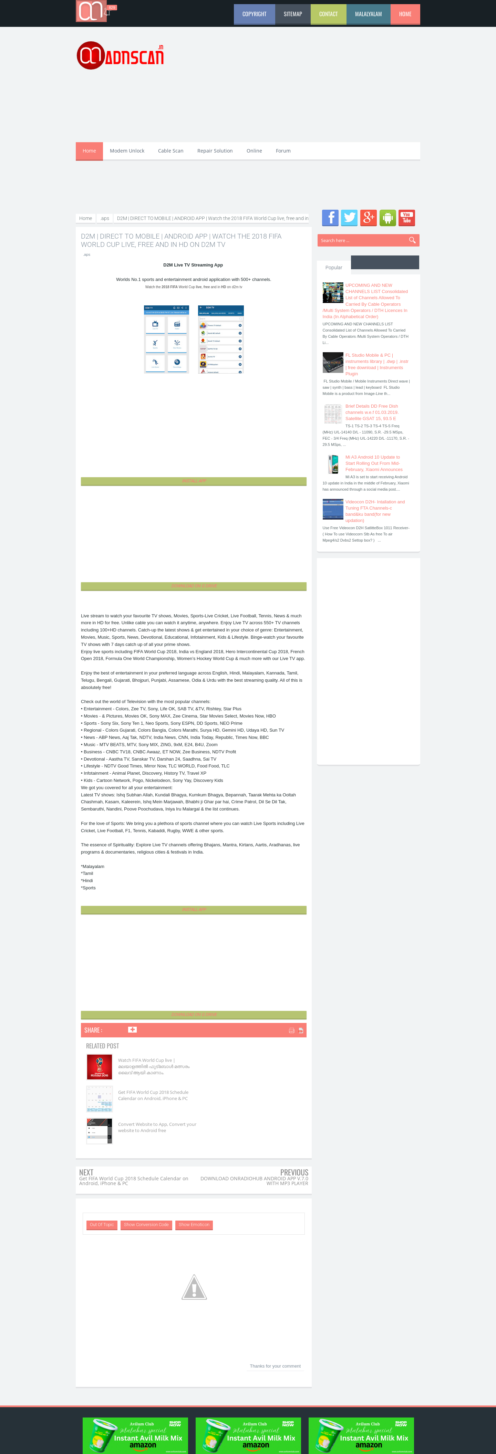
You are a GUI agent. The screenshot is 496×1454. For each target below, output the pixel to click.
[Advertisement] (294, 89)
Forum (283, 150)
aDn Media (311, 1443)
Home (405, 14)
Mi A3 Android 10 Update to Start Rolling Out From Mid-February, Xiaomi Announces (374, 463)
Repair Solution (215, 150)
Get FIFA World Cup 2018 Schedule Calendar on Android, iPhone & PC (253, 1066)
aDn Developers (361, 1443)
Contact (328, 14)
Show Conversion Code (146, 1192)
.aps (86, 254)
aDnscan (132, 1443)
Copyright (254, 14)
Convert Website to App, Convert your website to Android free (143, 1098)
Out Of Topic (102, 1192)
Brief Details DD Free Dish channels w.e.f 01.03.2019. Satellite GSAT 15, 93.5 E (372, 412)
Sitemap (293, 14)
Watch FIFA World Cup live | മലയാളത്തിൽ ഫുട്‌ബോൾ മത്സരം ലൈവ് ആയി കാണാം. (149, 1066)
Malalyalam (368, 14)
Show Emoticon (194, 1192)
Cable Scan (171, 150)
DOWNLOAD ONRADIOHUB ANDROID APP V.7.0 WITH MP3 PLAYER (254, 1148)
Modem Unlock (127, 150)
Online (254, 150)
